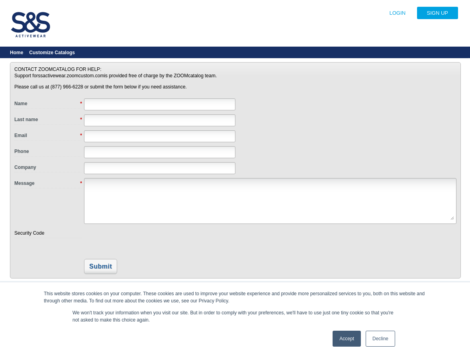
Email (48, 136)
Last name (48, 120)
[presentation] (138, 242)
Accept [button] (346, 338)
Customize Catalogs (52, 52)
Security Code (29, 233)
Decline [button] (380, 338)
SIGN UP (437, 13)
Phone (21, 151)
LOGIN (397, 13)
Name (48, 104)
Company (25, 167)
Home (16, 52)
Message (48, 183)
